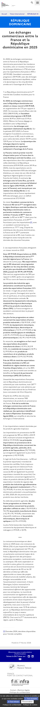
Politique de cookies (30, 705)
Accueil (4, 14)
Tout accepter (31, 699)
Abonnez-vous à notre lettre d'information (20, 653)
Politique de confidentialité (20, 692)
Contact (13, 690)
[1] (31, 222)
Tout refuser (13, 702)
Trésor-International (17, 14)
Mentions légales (24, 690)
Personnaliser (27, 702)
